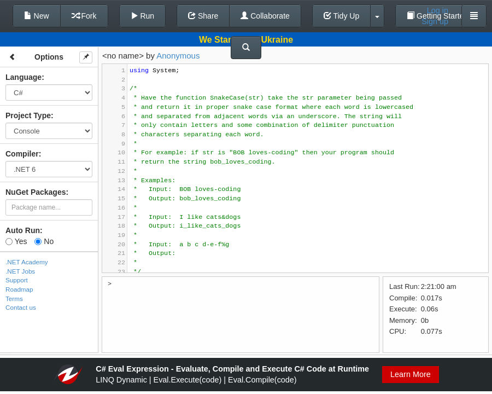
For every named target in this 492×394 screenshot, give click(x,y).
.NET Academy (26, 261)
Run (143, 15)
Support (16, 279)
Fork (84, 15)
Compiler (22, 153)
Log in (437, 10)
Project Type (28, 115)
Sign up (434, 21)
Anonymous (178, 55)
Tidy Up (341, 15)
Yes (16, 241)
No (44, 241)
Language (23, 77)
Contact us (20, 307)
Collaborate (265, 15)
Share (203, 15)
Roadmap (19, 289)
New (36, 15)
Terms (14, 298)
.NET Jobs (20, 271)
